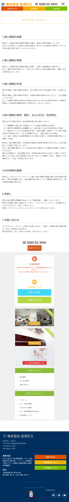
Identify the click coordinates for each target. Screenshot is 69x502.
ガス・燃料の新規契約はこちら (34, 363)
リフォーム (34, 323)
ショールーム (34, 343)
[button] (12, 8)
